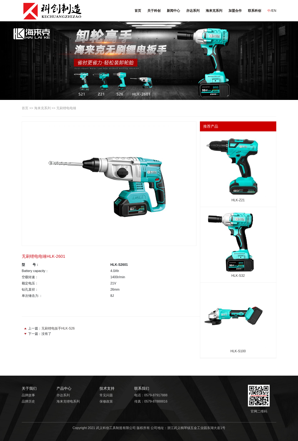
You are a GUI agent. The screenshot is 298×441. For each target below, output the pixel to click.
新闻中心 (173, 10)
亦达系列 (192, 10)
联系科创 (254, 10)
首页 (138, 10)
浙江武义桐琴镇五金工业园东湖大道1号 (196, 428)
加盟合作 (235, 10)
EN (274, 10)
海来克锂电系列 (68, 401)
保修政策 (106, 401)
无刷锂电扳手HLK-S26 (58, 328)
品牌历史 (28, 401)
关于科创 (154, 10)
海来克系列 (214, 10)
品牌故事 (28, 395)
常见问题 (106, 395)
